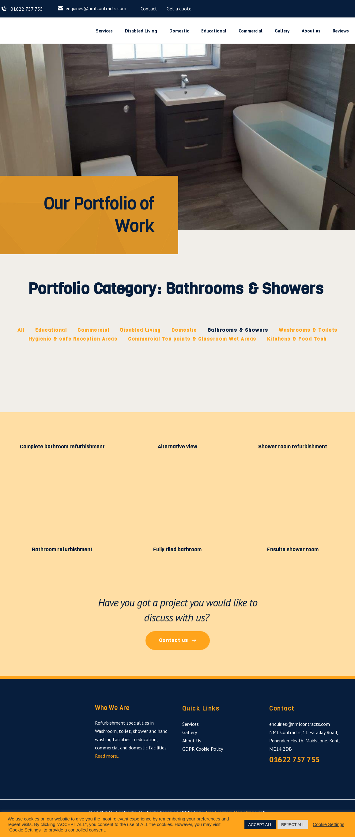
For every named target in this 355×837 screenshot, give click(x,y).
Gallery (189, 733)
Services (190, 725)
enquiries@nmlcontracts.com (96, 8)
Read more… (108, 757)
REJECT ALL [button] (292, 824)
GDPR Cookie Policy (202, 749)
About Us (191, 741)
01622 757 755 (26, 9)
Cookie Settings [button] (328, 824)
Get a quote (179, 9)
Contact (149, 9)
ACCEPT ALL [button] (260, 824)
